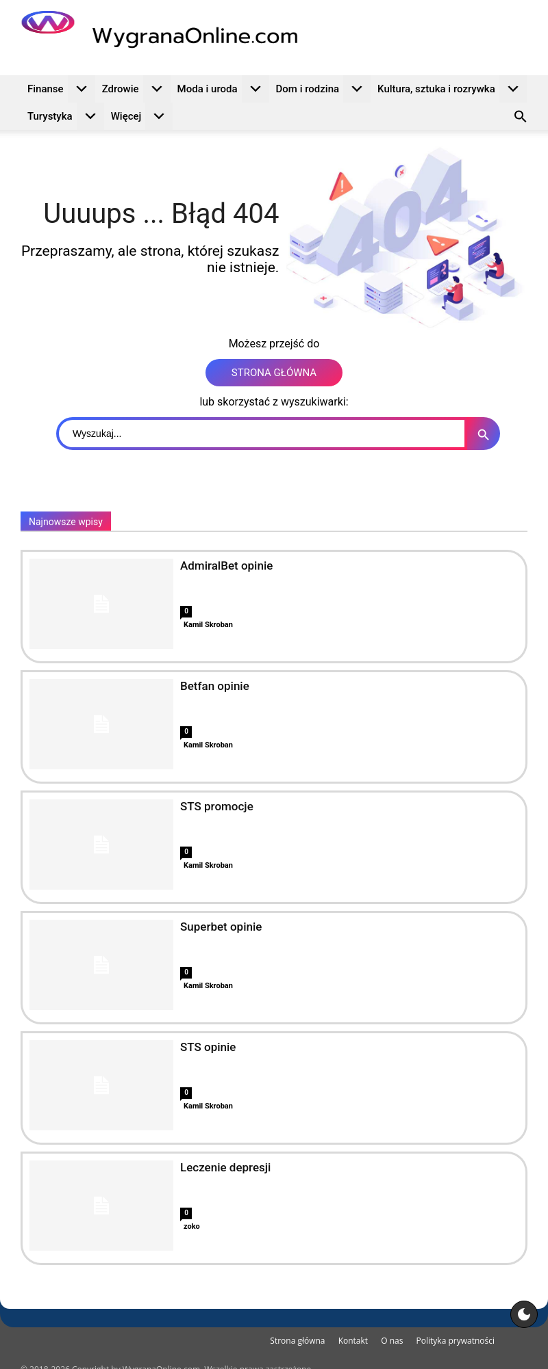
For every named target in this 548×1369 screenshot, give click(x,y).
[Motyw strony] (524, 1314)
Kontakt (353, 1340)
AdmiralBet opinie (226, 565)
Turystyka (65, 116)
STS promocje (216, 806)
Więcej (142, 116)
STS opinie (208, 1047)
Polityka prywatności (455, 1340)
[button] (520, 118)
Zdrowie (136, 89)
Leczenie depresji (225, 1167)
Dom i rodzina (323, 89)
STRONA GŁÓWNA (274, 373)
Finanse (61, 89)
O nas (392, 1340)
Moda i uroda (223, 89)
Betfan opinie (214, 686)
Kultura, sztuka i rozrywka (452, 89)
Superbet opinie (221, 926)
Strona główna (297, 1340)
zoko (192, 1226)
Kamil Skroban (208, 624)
